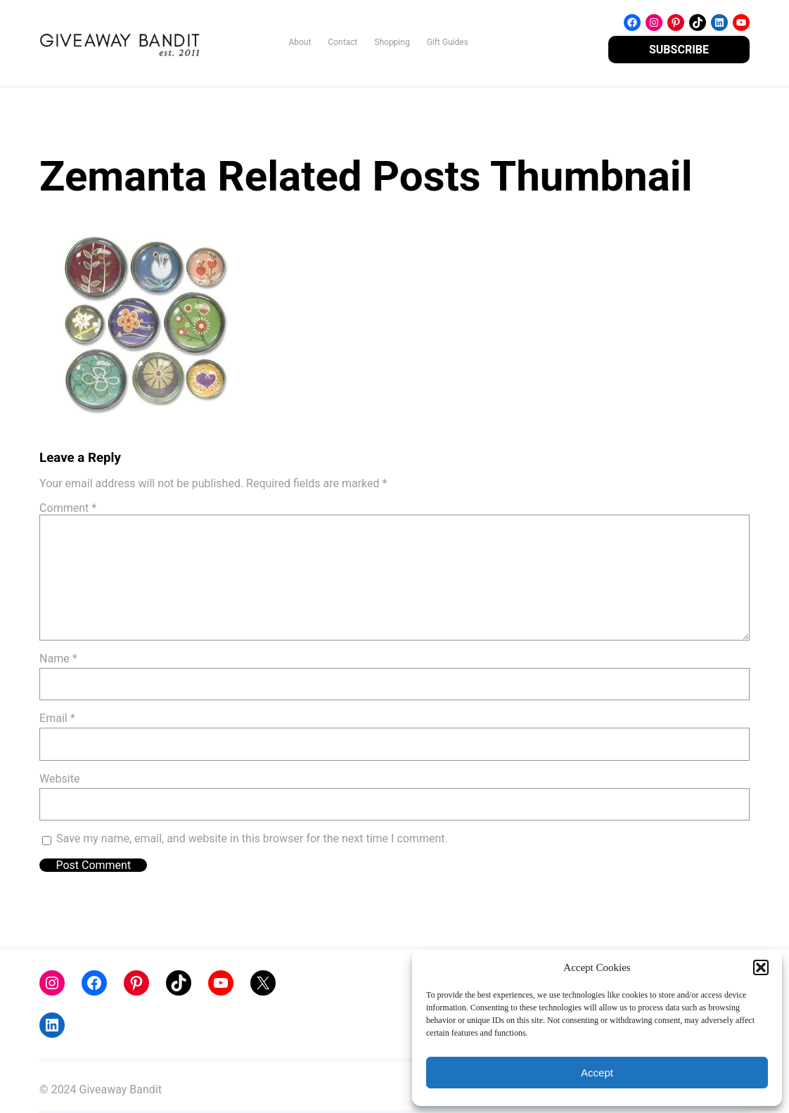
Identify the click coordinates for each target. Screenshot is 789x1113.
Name (58, 658)
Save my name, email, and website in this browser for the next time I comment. (252, 838)
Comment (67, 508)
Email (57, 718)
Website (59, 778)
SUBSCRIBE (679, 49)
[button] (761, 967)
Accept (597, 1073)
